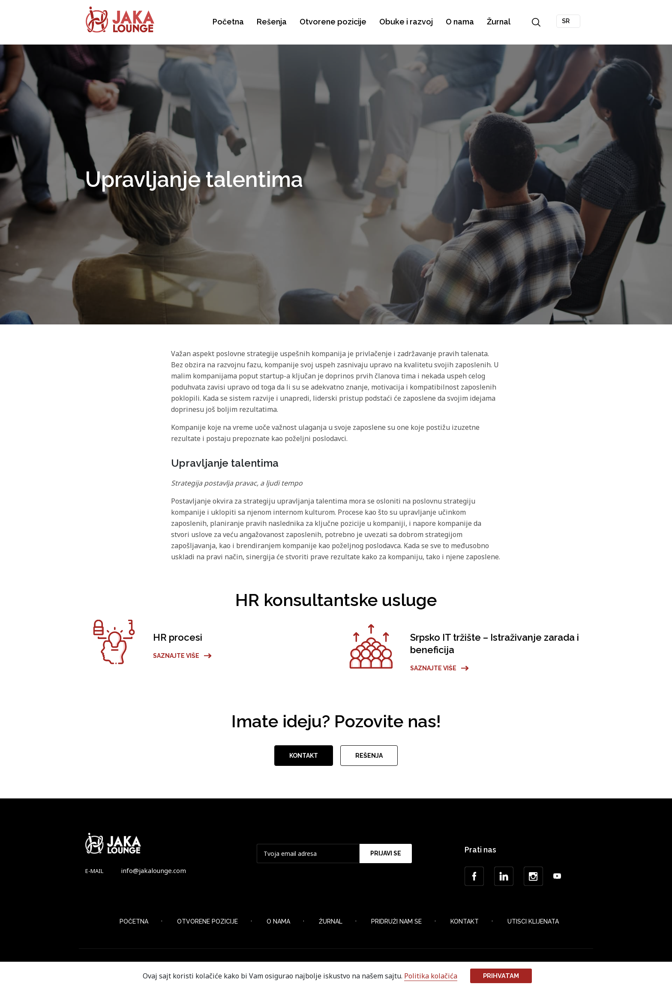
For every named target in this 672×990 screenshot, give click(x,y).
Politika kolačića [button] (430, 976)
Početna (228, 21)
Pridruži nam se (396, 924)
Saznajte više (182, 658)
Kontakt (303, 759)
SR (566, 21)
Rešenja (272, 21)
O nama (460, 21)
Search (536, 22)
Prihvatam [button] (501, 975)
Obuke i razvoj (406, 21)
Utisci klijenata (533, 924)
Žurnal (499, 21)
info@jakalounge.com (153, 873)
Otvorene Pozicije (207, 924)
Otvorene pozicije (333, 21)
